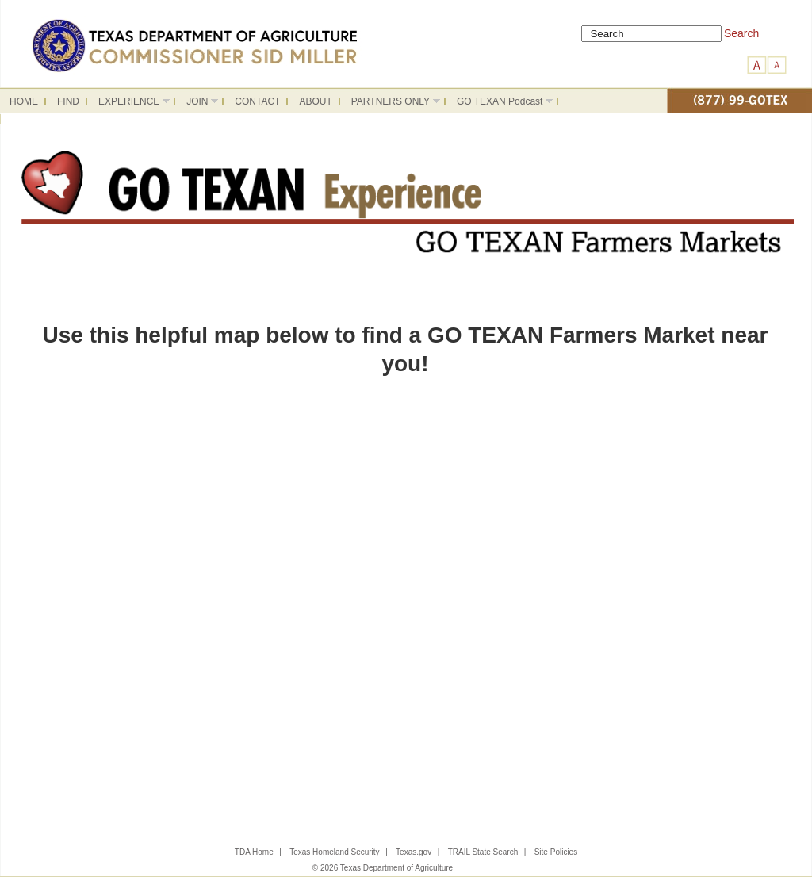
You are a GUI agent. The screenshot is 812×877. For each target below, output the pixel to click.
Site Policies (555, 852)
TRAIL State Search (483, 852)
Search (741, 33)
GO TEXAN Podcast (500, 104)
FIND (68, 101)
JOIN (197, 104)
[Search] (651, 33)
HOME (24, 101)
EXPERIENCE (129, 104)
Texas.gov (413, 852)
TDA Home (254, 852)
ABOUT (315, 101)
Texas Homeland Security (334, 852)
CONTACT (257, 101)
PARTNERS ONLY (391, 104)
